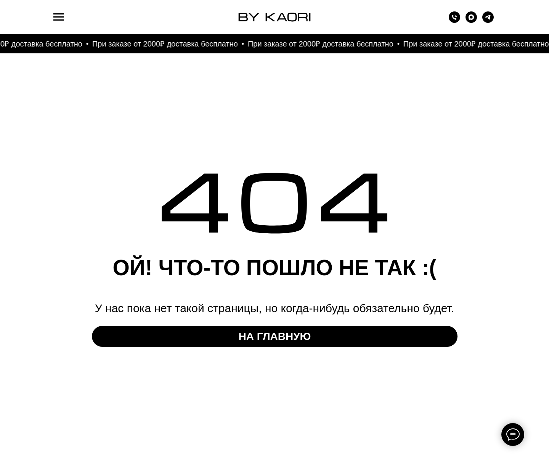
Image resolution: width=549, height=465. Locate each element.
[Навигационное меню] (58, 17)
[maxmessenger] (471, 21)
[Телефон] (454, 21)
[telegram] (488, 21)
